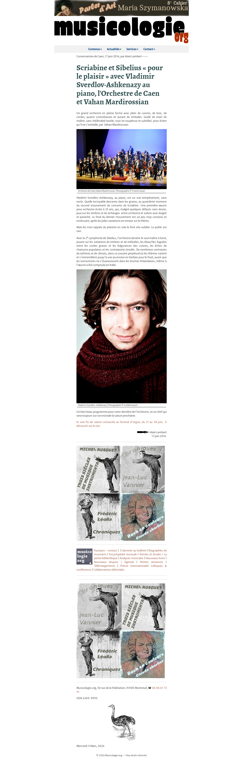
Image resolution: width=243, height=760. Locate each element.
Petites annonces (152, 562)
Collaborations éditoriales (108, 569)
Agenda (130, 562)
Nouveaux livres (155, 558)
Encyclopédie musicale (123, 554)
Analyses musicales (132, 558)
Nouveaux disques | (109, 562)
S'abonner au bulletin (133, 550)
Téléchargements (104, 565)
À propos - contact (105, 550)
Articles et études (150, 554)
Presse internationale (133, 565)
